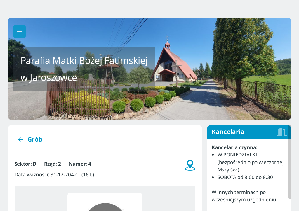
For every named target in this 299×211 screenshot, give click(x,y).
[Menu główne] (19, 31)
